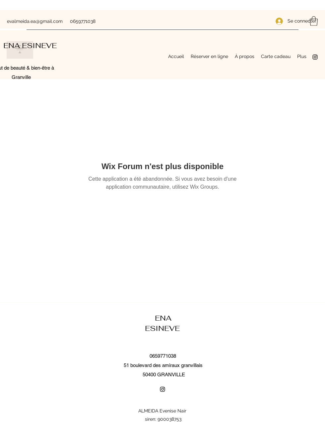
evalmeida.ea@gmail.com (35, 21)
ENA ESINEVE (31, 45)
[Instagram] (315, 57)
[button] (314, 21)
